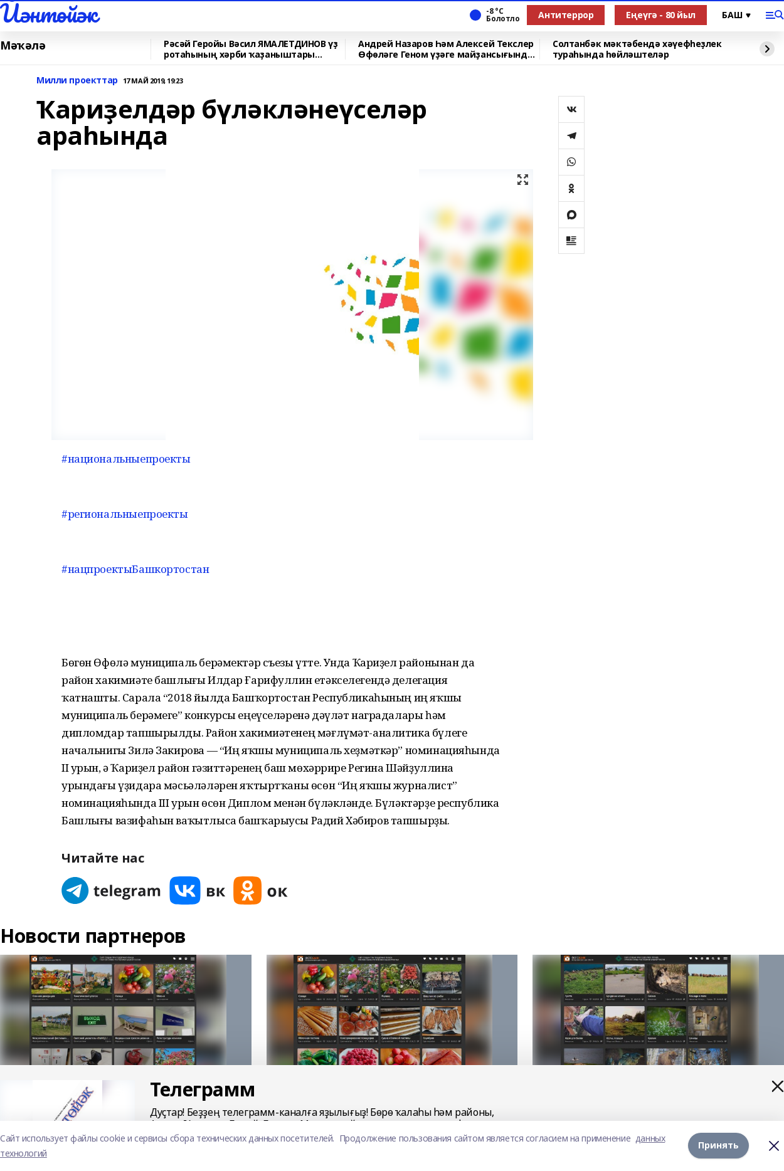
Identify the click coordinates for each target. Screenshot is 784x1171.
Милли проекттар (77, 80)
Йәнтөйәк (48, 13)
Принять (718, 1146)
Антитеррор (565, 15)
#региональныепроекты (124, 514)
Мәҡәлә (22, 46)
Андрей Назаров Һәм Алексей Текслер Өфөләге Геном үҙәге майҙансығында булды (446, 49)
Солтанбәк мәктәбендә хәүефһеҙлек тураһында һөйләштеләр (637, 49)
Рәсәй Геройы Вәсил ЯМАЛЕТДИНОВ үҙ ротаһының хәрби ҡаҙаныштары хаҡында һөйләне (250, 49)
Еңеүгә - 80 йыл (661, 15)
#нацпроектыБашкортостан (135, 569)
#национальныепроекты (126, 458)
